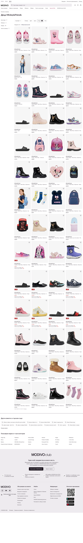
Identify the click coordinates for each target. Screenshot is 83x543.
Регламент (11, 540)
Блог (35, 527)
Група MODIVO (37, 525)
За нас (35, 519)
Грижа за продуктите (54, 521)
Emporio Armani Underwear (6, 474)
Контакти (19, 535)
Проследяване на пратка (22, 526)
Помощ (80, 1)
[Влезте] (75, 5)
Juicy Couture (44, 474)
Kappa (56, 467)
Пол (45, 20)
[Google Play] (70, 529)
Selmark (43, 467)
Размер (26, 20)
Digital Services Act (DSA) (55, 526)
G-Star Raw (71, 470)
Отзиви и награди (54, 528)
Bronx (2, 470)
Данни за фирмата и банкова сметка (40, 522)
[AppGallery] (70, 535)
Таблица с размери (54, 519)
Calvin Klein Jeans (72, 472)
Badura (2, 472)
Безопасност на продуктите (56, 524)
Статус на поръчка (21, 524)
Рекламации (20, 530)
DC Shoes (57, 470)
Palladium (17, 467)
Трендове (64, 1)
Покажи (25, 408)
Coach (56, 474)
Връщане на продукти (22, 521)
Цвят (31, 20)
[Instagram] (2, 520)
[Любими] (77, 5)
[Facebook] (9, 520)
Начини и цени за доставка (23, 519)
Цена (35, 20)
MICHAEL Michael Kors (19, 472)
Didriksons (71, 467)
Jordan (29, 474)
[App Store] (70, 532)
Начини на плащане (21, 528)
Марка (40, 20)
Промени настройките (18, 540)
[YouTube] (6, 520)
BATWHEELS (17, 474)
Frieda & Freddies (45, 470)
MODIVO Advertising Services (40, 529)
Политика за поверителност (29, 540)
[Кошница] (80, 5)
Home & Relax (31, 467)
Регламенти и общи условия (40, 531)
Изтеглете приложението (72, 1)
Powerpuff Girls (45, 472)
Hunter (70, 474)
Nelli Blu (57, 472)
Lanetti (16, 470)
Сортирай (18, 20)
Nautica (29, 472)
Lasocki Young (31, 470)
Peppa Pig (3, 467)
